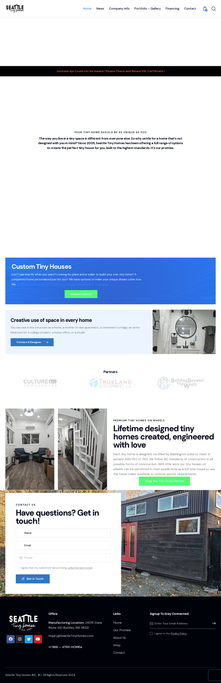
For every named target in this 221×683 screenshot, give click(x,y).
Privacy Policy (179, 633)
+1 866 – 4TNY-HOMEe (65, 647)
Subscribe (213, 623)
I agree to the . (170, 633)
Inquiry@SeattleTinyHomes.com (70, 636)
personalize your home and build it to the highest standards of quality (61, 284)
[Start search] (213, 9)
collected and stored (80, 568)
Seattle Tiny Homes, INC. (21, 675)
